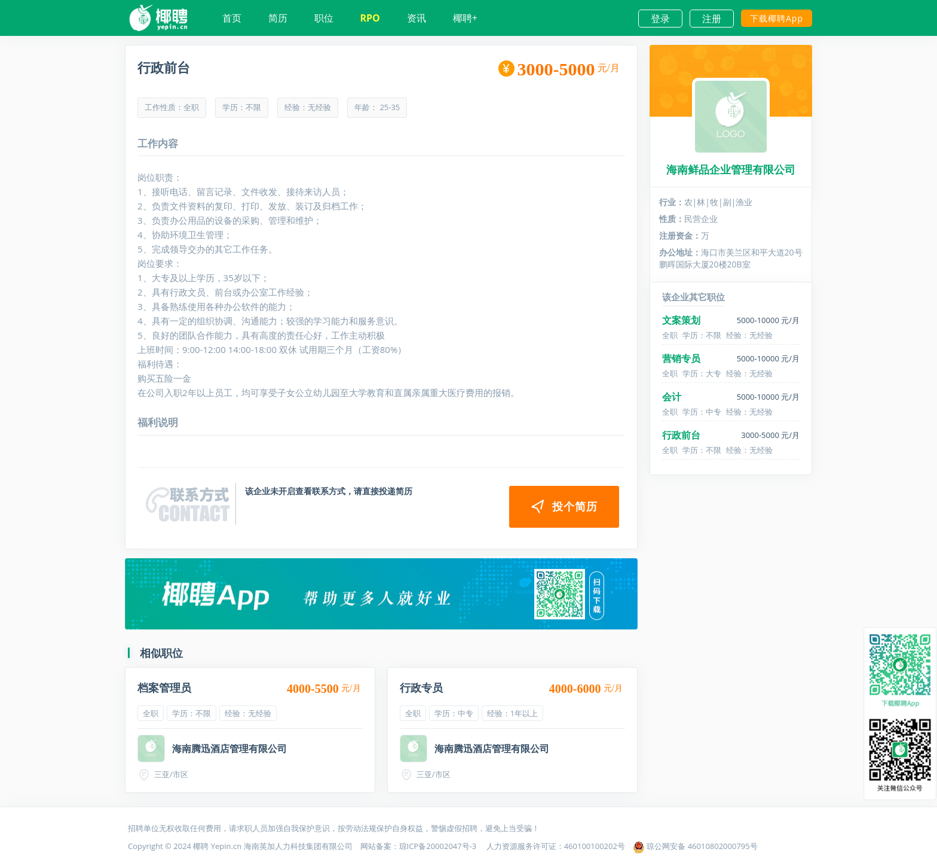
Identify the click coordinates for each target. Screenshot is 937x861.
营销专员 (681, 358)
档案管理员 (164, 687)
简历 (277, 18)
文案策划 (681, 320)
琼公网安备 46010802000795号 (695, 846)
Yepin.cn (226, 846)
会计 (671, 396)
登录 (660, 18)
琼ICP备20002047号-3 (439, 846)
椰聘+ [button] (465, 18)
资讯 (416, 18)
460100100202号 (594, 846)
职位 (323, 18)
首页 (231, 18)
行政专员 (421, 687)
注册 (711, 18)
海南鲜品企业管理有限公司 (730, 169)
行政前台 (681, 435)
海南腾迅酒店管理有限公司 (229, 748)
